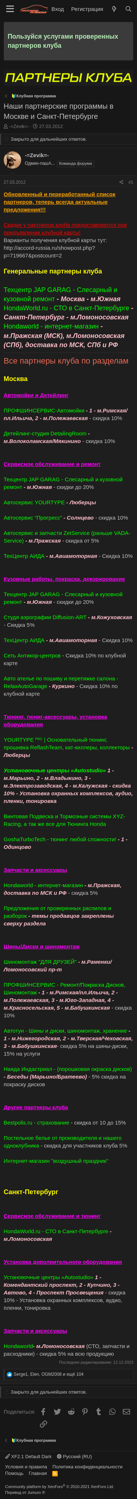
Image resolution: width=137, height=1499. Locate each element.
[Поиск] (128, 9)
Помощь (14, 1473)
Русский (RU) (74, 1456)
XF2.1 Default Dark (28, 1456)
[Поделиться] (121, 182)
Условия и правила (26, 1466)
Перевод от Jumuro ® (25, 1492)
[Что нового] (114, 9)
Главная (38, 1473)
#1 (131, 182)
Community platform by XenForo (59, 1486)
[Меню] (10, 9)
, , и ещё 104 (48, 1374)
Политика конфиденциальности (88, 1466)
